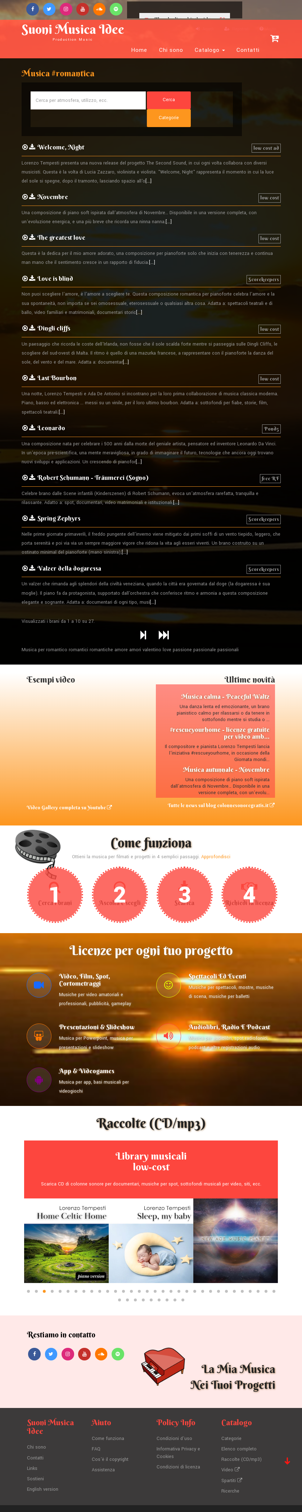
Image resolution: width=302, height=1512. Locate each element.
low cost (269, 180)
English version (42, 1473)
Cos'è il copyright (110, 1443)
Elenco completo (239, 1433)
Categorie (231, 1423)
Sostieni (35, 1462)
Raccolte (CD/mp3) (241, 1443)
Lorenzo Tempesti (144, 1500)
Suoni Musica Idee (73, 31)
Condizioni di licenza (178, 1451)
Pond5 (271, 411)
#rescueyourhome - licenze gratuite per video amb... (220, 715)
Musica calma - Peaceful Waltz (225, 679)
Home (139, 50)
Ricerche (230, 1474)
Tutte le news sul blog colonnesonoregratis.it (221, 787)
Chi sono (171, 50)
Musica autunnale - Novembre (226, 752)
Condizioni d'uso (174, 1423)
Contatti (248, 50)
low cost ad (266, 130)
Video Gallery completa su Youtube (69, 790)
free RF (270, 461)
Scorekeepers (263, 261)
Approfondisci (215, 839)
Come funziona (108, 1423)
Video (230, 1453)
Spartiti (231, 1464)
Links (32, 1452)
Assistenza (103, 1453)
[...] (148, 164)
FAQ (96, 1433)
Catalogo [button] (210, 50)
